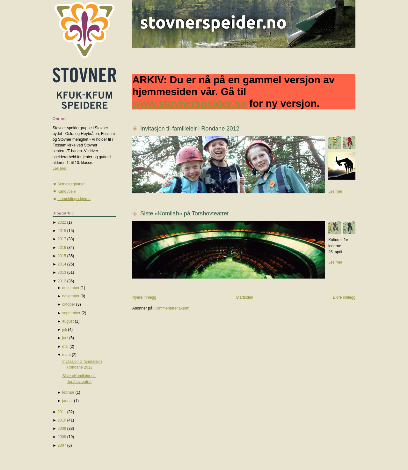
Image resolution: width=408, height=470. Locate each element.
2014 (61, 264)
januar (67, 401)
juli (64, 329)
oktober (68, 304)
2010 (61, 420)
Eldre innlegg (344, 297)
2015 (61, 256)
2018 (61, 230)
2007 (61, 445)
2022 (61, 222)
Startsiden (244, 297)
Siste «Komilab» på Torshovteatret (184, 213)
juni (65, 338)
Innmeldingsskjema (74, 199)
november (70, 296)
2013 (61, 272)
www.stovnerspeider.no (189, 103)
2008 (61, 437)
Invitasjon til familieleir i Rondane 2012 (189, 128)
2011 (61, 412)
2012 (61, 281)
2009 (61, 428)
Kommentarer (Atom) (173, 308)
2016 (61, 247)
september (71, 313)
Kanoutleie (66, 191)
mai (65, 346)
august (68, 321)
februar (68, 392)
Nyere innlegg (144, 297)
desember (70, 288)
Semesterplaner (71, 184)
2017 (61, 239)
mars (66, 355)
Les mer (335, 191)
